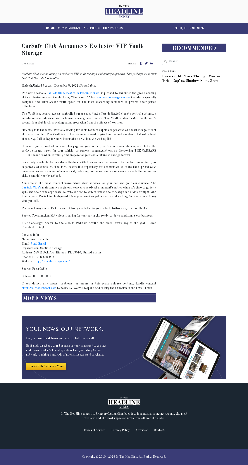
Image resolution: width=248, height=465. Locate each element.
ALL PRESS (91, 28)
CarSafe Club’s (31, 187)
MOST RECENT (69, 28)
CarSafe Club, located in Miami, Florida (73, 93)
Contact (159, 430)
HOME (50, 28)
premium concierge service (113, 97)
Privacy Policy (120, 430)
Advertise (141, 430)
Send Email (38, 243)
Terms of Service (94, 430)
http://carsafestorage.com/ (52, 261)
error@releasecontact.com (39, 288)
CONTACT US (113, 28)
